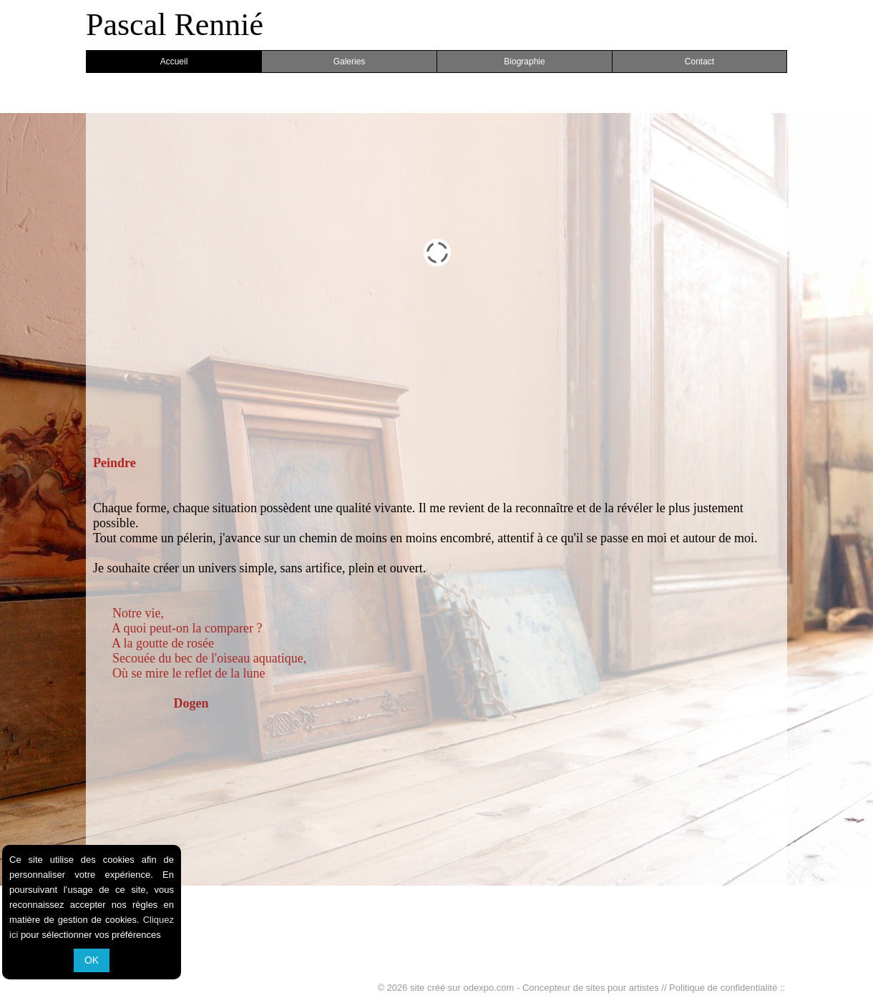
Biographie (524, 62)
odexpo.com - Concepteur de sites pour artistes (561, 987)
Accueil (174, 62)
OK (91, 960)
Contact (699, 62)
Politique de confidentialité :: (727, 987)
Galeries (349, 62)
